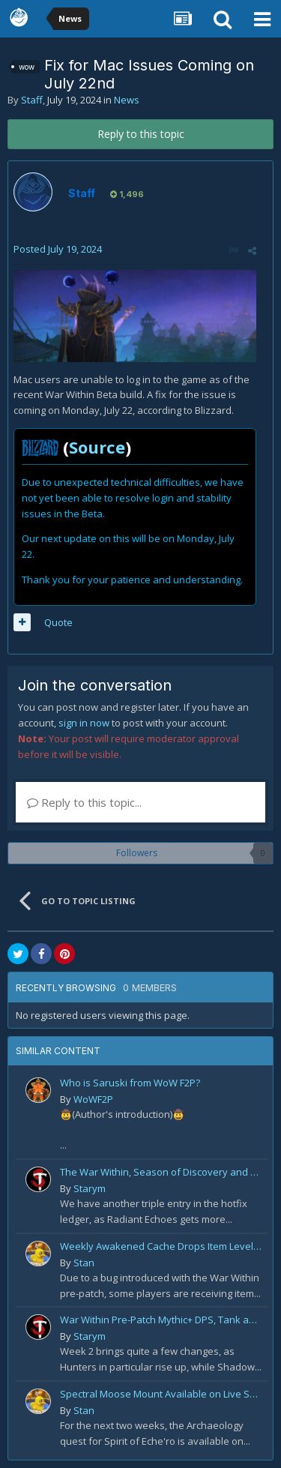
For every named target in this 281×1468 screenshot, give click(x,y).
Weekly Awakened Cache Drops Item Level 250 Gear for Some (161, 1246)
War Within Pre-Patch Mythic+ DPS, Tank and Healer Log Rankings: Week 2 (161, 1319)
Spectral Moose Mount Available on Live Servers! (161, 1394)
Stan (83, 1262)
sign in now (83, 723)
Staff (32, 99)
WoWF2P (93, 1099)
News (126, 99)
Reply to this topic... (84, 802)
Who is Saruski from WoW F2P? (130, 1082)
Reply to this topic (140, 134)
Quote (58, 622)
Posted (57, 249)
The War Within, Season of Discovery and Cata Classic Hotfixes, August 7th (161, 1172)
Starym (89, 1188)
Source (97, 447)
